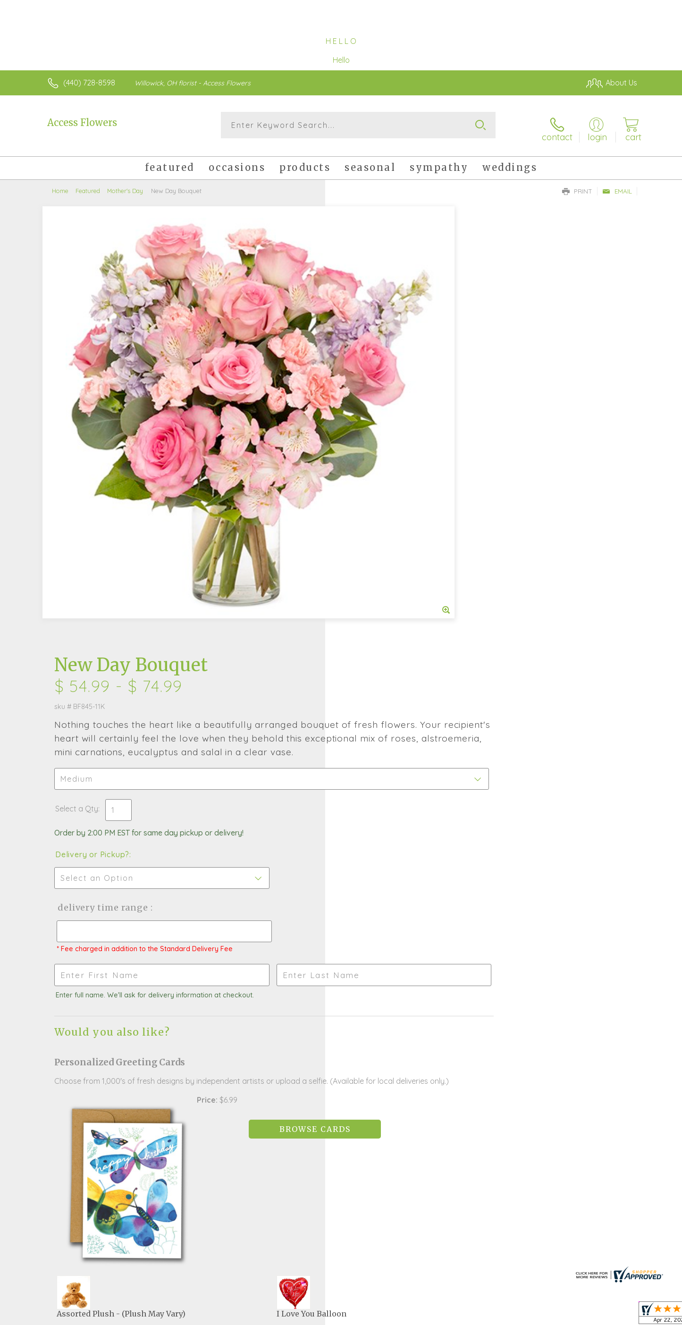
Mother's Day (125, 184)
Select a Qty (363, 379)
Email (617, 184)
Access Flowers (82, 122)
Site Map (611, 1315)
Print (577, 184)
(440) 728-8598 (89, 82)
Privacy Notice (486, 1315)
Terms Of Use (430, 1315)
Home (60, 184)
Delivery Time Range (388, 478)
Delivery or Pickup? (379, 425)
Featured (88, 184)
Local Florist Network (554, 1315)
